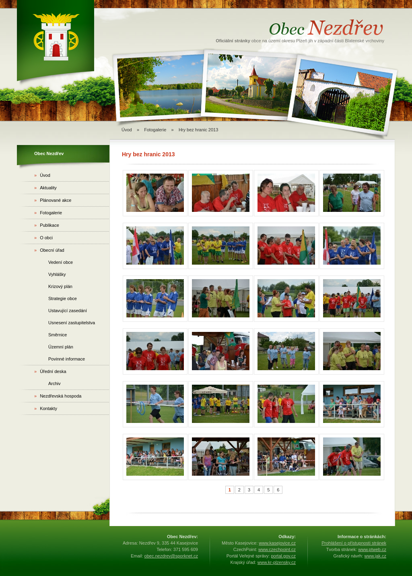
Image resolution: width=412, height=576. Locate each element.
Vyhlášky (57, 274)
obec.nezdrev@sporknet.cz (171, 555)
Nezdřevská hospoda (57, 396)
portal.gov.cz (283, 555)
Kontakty (45, 408)
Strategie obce (62, 298)
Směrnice (57, 334)
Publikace (46, 225)
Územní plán (60, 346)
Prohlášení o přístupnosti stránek (353, 543)
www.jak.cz (375, 555)
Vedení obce (60, 262)
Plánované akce (52, 200)
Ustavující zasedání (67, 310)
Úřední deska (50, 371)
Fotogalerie (155, 129)
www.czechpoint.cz (277, 549)
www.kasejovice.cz (277, 543)
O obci (43, 237)
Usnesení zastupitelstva (71, 322)
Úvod (127, 129)
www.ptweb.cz (372, 549)
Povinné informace (66, 358)
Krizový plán (60, 286)
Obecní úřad (49, 250)
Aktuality (45, 187)
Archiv (54, 383)
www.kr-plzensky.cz (277, 562)
